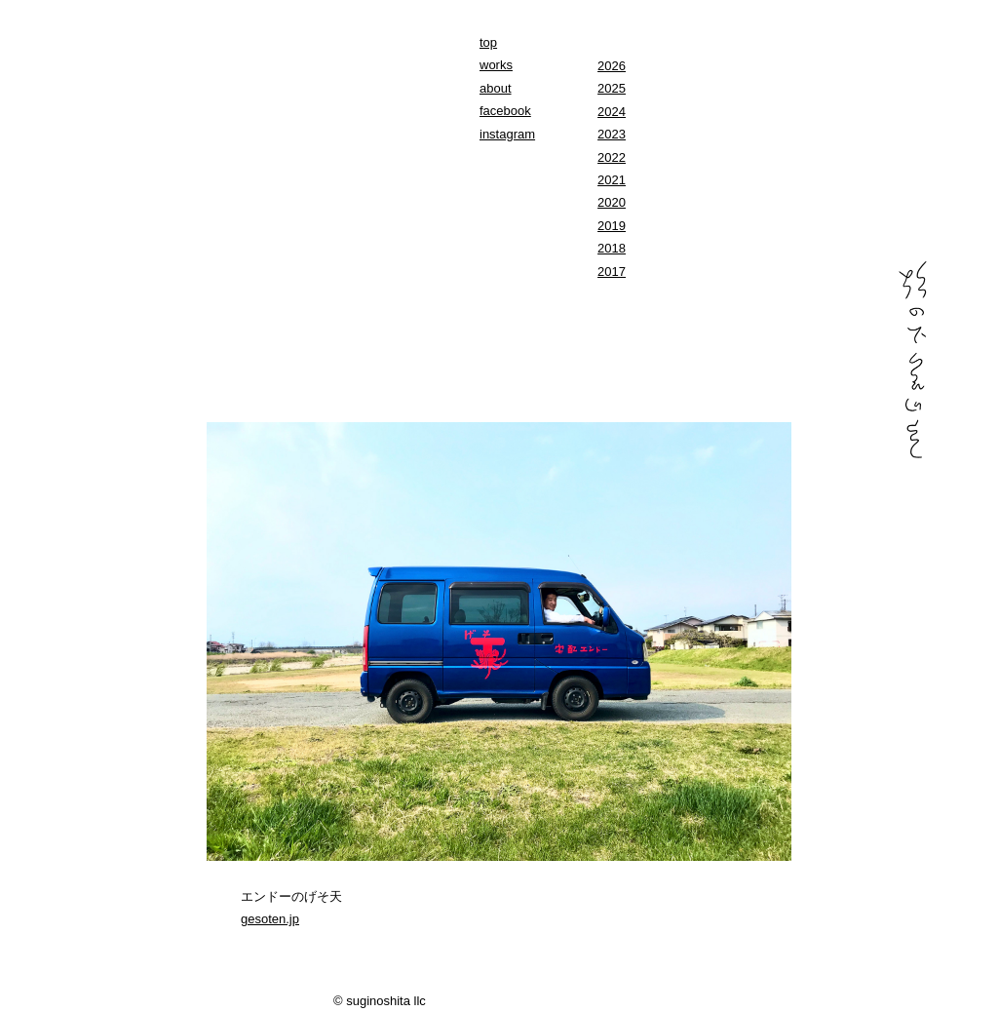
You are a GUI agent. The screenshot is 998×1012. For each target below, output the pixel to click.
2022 (611, 157)
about (496, 88)
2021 (611, 180)
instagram (507, 134)
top (488, 42)
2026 (611, 65)
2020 (611, 202)
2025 (611, 88)
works (496, 65)
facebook (505, 110)
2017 (611, 271)
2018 (611, 248)
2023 (611, 134)
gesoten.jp (270, 919)
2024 (611, 111)
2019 (611, 225)
